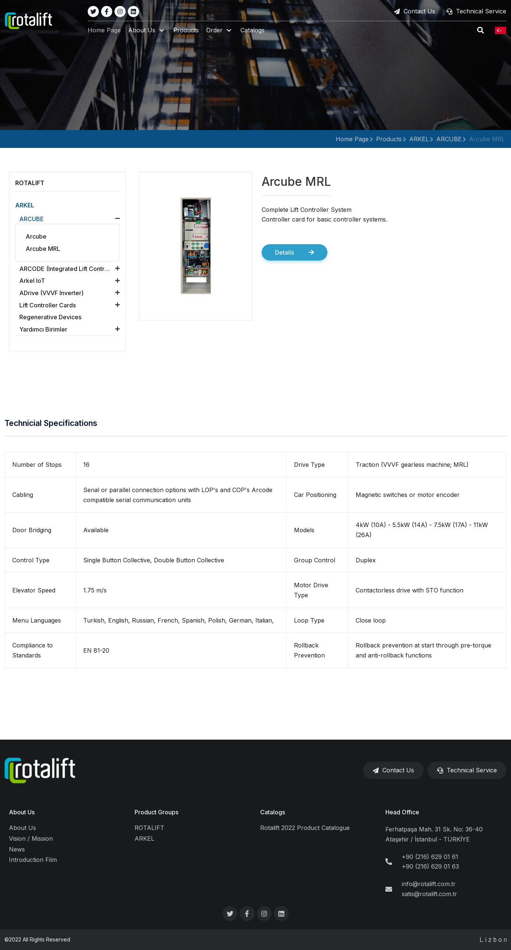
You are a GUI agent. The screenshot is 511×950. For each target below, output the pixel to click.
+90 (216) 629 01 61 (430, 856)
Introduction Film (33, 859)
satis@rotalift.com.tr (429, 894)
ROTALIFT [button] (29, 183)
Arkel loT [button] (32, 280)
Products (187, 30)
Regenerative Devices (50, 317)
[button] (147, 31)
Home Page (105, 30)
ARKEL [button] (24, 205)
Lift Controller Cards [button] (47, 305)
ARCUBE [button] (31, 219)
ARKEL (419, 139)
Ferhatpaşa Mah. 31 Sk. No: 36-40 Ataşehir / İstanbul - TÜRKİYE (434, 834)
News (17, 849)
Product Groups (156, 812)
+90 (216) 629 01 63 (430, 866)
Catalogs (253, 30)
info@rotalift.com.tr (429, 884)
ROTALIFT (149, 827)
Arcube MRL (487, 139)
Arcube (36, 236)
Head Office (402, 812)
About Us (22, 812)
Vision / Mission (31, 838)
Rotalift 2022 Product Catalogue (305, 827)
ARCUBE (449, 139)
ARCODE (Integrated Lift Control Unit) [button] (71, 268)
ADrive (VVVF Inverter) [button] (51, 293)
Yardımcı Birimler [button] (43, 329)
